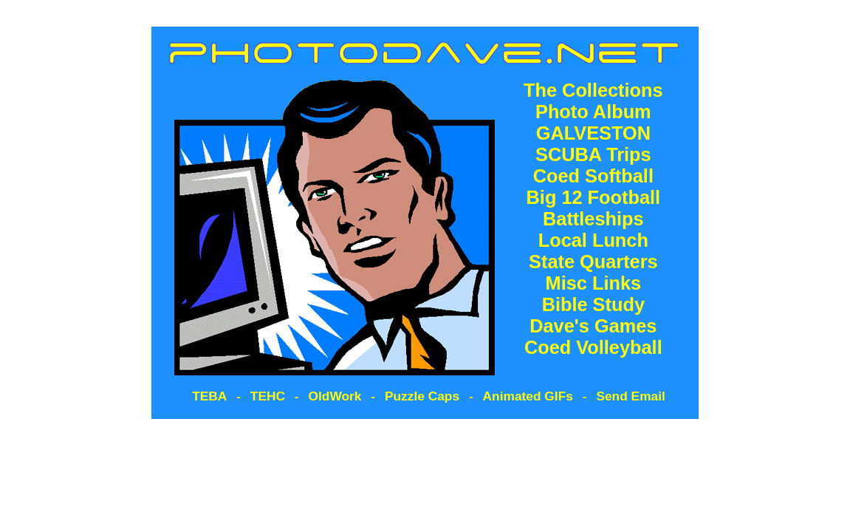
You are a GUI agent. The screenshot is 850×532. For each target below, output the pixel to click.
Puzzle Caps (422, 396)
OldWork (335, 396)
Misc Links (594, 283)
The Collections (593, 90)
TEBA (209, 396)
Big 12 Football (594, 197)
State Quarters (593, 261)
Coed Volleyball (593, 347)
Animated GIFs (528, 396)
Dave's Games (593, 326)
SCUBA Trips (593, 154)
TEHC (267, 396)
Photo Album (593, 111)
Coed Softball (593, 176)
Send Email (630, 396)
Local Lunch (593, 240)
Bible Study (593, 304)
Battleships (593, 218)
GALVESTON (593, 133)
